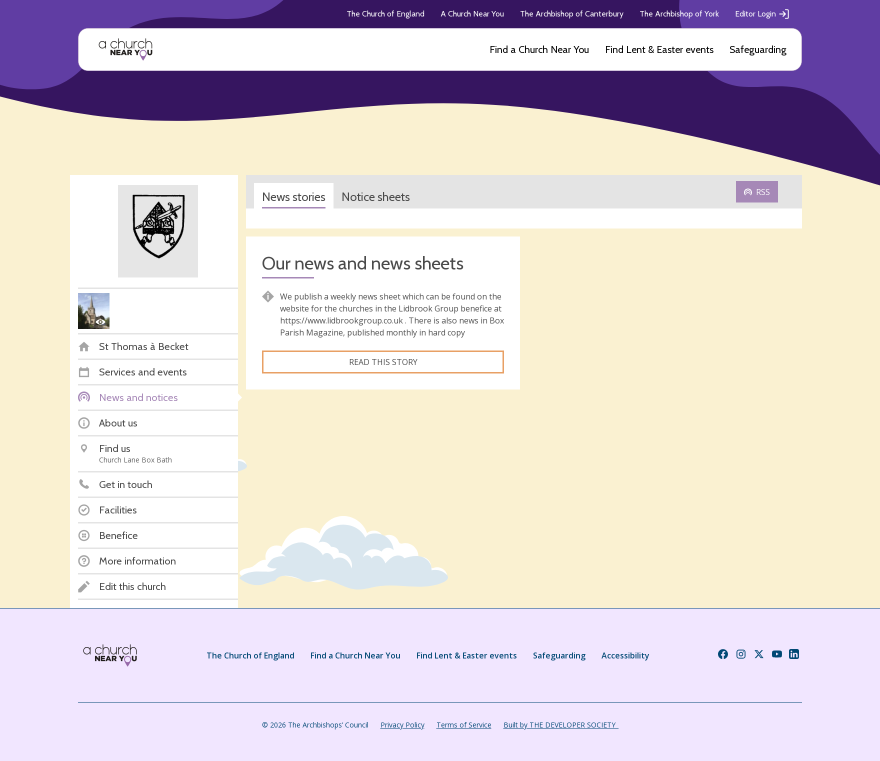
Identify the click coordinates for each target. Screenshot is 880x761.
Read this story (383, 362)
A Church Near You (472, 13)
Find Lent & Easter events (659, 50)
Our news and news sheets (363, 263)
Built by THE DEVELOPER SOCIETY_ (561, 725)
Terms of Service (464, 725)
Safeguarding (758, 50)
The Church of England (385, 13)
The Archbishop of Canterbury (572, 13)
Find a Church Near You (539, 50)
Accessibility (626, 655)
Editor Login (762, 14)
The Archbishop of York (679, 13)
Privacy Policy (402, 725)
